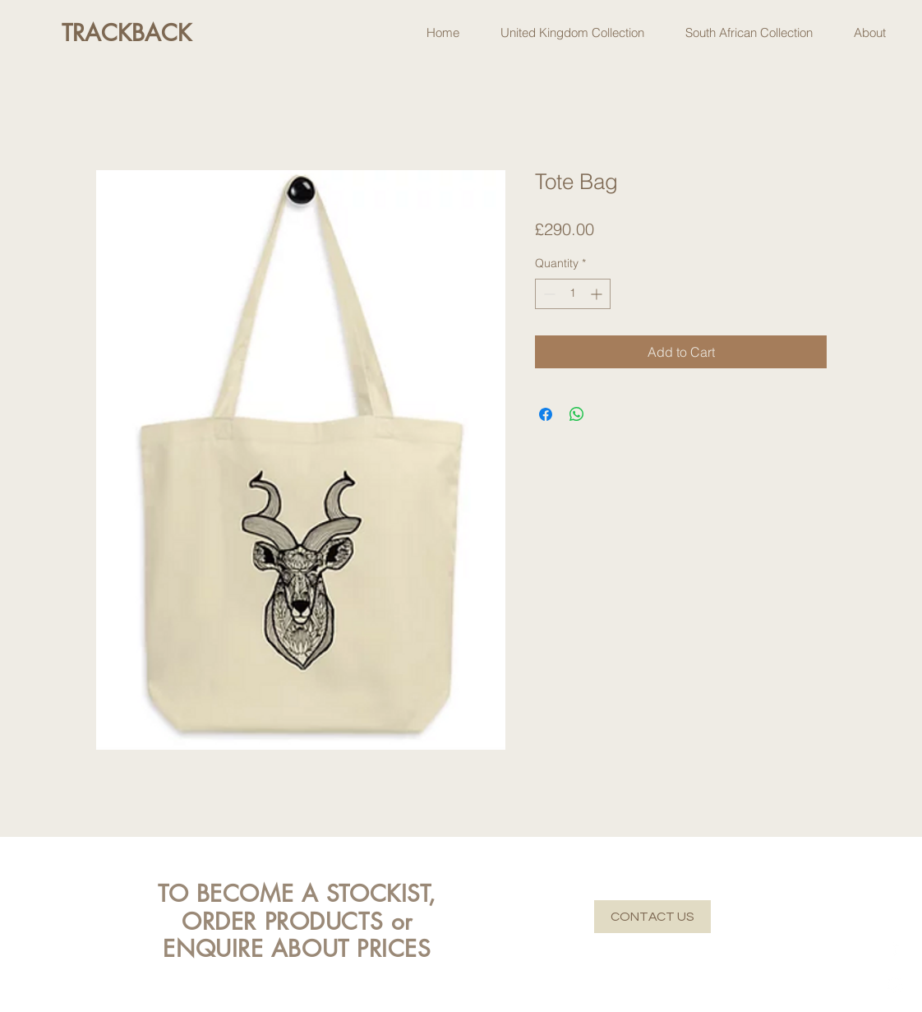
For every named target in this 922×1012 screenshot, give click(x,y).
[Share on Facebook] (546, 414)
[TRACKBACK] (126, 33)
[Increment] (598, 294)
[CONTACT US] (652, 916)
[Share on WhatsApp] (577, 414)
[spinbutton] (573, 294)
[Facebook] (895, 947)
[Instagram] (895, 985)
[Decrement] (547, 294)
